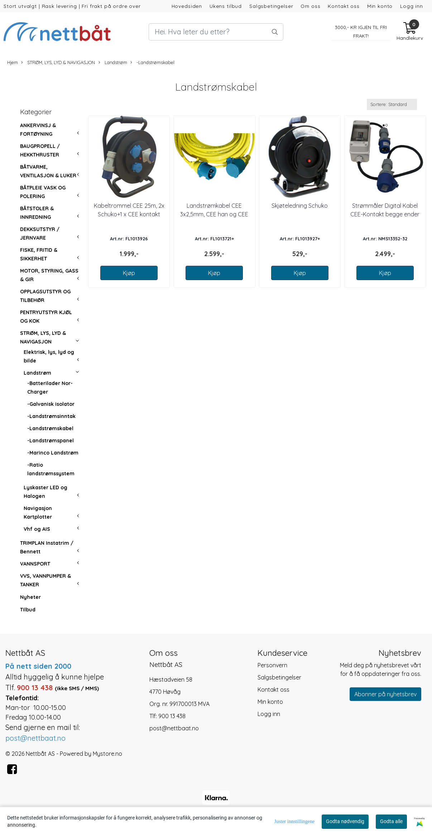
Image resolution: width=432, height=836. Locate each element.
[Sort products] (392, 104)
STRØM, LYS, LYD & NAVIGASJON (58, 62)
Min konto (380, 6)
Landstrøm (113, 62)
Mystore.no (107, 753)
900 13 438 (172, 716)
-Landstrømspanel (50, 440)
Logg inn (411, 6)
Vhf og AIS (37, 529)
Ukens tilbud (226, 6)
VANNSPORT (35, 564)
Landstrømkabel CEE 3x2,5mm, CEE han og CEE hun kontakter (214, 214)
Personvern (272, 665)
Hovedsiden (187, 6)
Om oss (310, 6)
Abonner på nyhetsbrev (385, 694)
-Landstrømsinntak (51, 416)
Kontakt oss (343, 6)
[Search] (216, 31)
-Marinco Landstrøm (52, 453)
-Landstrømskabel (152, 62)
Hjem (12, 62)
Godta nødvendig (345, 821)
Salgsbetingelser (271, 6)
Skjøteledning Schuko (300, 205)
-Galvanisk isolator (51, 404)
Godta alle (391, 821)
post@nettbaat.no (174, 728)
